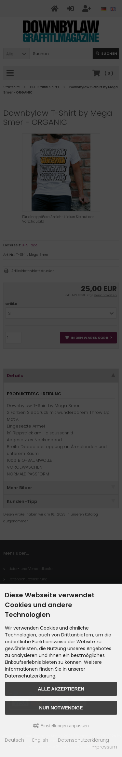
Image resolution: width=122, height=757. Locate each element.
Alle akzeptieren (61, 688)
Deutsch (14, 740)
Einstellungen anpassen (61, 725)
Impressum (103, 747)
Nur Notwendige (61, 707)
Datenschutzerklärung (83, 740)
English (40, 740)
